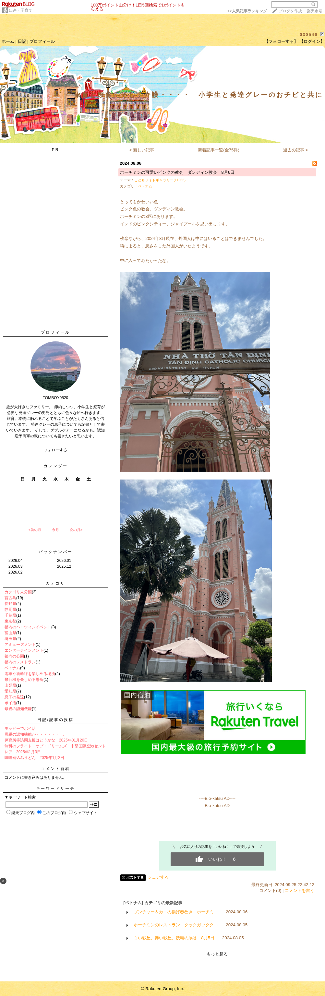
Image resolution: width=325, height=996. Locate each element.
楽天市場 (314, 11)
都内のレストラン (20, 662)
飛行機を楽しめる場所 (24, 679)
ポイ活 (10, 703)
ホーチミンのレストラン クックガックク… (176, 924)
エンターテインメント (24, 650)
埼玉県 (10, 638)
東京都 (10, 621)
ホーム (8, 41)
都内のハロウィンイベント (28, 627)
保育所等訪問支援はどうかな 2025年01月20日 (46, 740)
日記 (22, 41)
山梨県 (10, 685)
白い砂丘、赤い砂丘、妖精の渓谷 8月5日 (174, 937)
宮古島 (10, 598)
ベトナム (12, 668)
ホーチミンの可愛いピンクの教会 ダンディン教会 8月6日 (177, 172)
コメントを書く (299, 890)
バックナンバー (56, 552)
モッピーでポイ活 (20, 728)
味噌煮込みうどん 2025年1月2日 (34, 757)
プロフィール (42, 41)
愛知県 (10, 691)
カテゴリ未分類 (18, 592)
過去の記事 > (295, 150)
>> (247, 11)
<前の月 (34, 530)
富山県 (10, 633)
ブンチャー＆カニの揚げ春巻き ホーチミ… (176, 911)
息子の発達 (14, 697)
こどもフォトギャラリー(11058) (160, 180)
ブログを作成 (290, 11)
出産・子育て (20, 10)
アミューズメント (20, 644)
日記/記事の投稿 (55, 719)
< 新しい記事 (141, 150)
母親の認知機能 (18, 708)
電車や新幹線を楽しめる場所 (30, 673)
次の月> (76, 530)
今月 (55, 530)
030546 (309, 34)
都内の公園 (14, 656)
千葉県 (10, 615)
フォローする (55, 450)
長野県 (10, 603)
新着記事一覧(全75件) (218, 150)
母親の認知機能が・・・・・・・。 (36, 734)
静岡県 (10, 609)
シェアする (158, 877)
